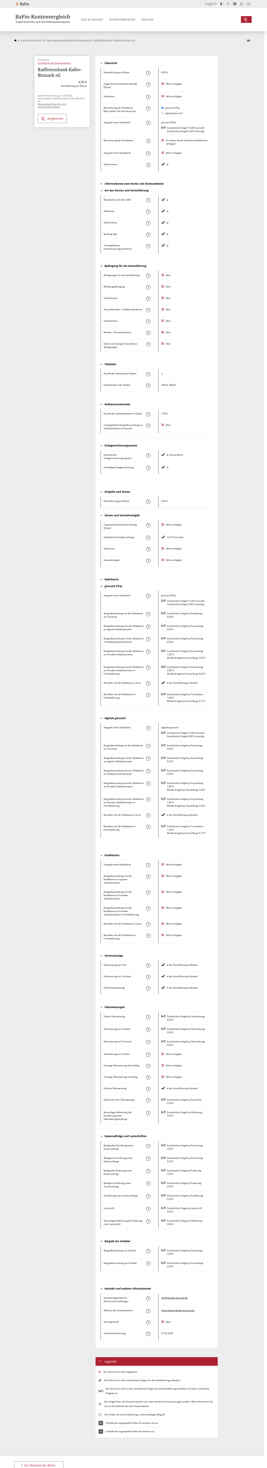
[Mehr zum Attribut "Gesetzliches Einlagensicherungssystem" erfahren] (148, 455)
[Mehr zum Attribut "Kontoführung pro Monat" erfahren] (148, 73)
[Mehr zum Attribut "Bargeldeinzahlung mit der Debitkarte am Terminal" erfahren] (148, 614)
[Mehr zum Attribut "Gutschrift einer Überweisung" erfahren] (148, 1100)
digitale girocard (173, 113)
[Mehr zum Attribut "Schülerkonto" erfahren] (148, 298)
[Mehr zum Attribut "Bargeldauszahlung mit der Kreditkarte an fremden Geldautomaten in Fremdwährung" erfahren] (148, 908)
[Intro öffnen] (248, 4)
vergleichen (52, 118)
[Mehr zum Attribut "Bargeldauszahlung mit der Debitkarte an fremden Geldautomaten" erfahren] (148, 651)
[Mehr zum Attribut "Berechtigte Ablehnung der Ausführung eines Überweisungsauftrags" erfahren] (148, 1113)
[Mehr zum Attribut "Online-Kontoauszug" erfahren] (148, 988)
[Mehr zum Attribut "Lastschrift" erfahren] (148, 1209)
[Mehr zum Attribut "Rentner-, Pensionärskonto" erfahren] (148, 333)
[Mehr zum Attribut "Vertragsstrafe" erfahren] (148, 1322)
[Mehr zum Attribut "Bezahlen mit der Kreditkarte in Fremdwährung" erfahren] (148, 936)
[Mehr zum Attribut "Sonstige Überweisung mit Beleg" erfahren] (148, 1077)
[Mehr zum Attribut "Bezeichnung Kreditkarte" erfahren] (148, 141)
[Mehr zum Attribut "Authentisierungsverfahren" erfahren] (148, 246)
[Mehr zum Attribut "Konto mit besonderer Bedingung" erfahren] (148, 276)
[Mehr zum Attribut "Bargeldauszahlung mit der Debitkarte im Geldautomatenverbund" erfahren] (148, 639)
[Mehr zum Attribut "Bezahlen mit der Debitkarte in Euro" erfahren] (148, 683)
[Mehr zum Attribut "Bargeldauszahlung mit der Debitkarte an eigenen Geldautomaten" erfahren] (148, 626)
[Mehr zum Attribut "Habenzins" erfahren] (148, 97)
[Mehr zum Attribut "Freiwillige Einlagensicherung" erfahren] (148, 468)
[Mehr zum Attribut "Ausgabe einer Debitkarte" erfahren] (148, 123)
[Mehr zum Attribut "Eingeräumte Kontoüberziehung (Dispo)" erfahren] (148, 84)
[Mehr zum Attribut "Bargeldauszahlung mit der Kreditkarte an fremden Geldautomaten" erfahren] (148, 892)
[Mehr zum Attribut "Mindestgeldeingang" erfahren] (148, 287)
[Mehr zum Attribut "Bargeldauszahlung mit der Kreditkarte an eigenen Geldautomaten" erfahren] (148, 876)
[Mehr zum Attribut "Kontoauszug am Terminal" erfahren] (148, 977)
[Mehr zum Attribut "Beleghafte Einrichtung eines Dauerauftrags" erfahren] (148, 1146)
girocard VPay (172, 107)
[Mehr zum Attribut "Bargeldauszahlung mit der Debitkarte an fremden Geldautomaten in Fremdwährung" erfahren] (148, 667)
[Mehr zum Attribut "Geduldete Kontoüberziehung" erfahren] (148, 538)
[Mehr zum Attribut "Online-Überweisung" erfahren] (148, 1017)
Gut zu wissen (92, 19)
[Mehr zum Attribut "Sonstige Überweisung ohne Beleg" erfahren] (148, 1066)
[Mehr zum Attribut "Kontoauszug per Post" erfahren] (148, 965)
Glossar (148, 19)
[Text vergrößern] (228, 4)
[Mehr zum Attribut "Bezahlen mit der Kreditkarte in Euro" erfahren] (148, 924)
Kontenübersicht (122, 19)
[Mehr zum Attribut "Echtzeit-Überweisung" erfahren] (148, 1089)
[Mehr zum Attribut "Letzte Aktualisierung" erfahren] (148, 1334)
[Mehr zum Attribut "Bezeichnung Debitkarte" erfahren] (148, 108)
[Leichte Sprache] (241, 4)
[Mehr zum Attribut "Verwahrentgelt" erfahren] (148, 560)
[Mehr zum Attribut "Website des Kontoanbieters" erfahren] (148, 1311)
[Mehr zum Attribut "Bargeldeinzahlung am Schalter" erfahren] (148, 1251)
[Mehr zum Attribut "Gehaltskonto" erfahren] (148, 321)
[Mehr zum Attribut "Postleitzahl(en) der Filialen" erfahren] (148, 385)
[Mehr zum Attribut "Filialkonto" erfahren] (148, 212)
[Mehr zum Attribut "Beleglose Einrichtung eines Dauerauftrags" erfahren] (148, 1158)
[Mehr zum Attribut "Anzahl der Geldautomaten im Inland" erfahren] (148, 414)
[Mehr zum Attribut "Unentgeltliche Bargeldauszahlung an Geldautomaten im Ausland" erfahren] (148, 425)
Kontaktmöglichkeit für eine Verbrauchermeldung (52, 105)
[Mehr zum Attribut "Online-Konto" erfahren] (148, 165)
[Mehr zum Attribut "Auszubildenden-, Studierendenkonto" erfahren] (148, 310)
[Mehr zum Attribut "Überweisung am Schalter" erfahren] (148, 1029)
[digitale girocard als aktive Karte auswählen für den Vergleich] (162, 113)
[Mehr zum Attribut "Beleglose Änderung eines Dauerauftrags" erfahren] (148, 1183)
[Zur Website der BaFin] (28, 4)
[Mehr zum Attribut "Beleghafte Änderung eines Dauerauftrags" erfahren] (148, 1171)
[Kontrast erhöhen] (222, 4)
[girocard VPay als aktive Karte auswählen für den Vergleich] (162, 108)
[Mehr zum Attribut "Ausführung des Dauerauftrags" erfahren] (148, 1196)
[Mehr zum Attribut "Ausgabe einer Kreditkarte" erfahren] (148, 153)
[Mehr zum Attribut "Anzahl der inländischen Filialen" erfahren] (148, 374)
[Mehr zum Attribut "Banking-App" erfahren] (148, 234)
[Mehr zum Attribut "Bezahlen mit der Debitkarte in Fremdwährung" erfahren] (148, 695)
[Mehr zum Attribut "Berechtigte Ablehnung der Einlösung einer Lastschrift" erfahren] (148, 1221)
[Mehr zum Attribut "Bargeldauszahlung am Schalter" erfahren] (148, 1263)
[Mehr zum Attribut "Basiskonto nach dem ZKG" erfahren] (148, 200)
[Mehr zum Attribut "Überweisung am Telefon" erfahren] (148, 1054)
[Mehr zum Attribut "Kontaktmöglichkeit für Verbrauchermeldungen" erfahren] (148, 1298)
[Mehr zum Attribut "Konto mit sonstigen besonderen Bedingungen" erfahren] (148, 344)
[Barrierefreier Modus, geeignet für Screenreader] (235, 4)
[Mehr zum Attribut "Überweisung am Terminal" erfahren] (148, 1042)
